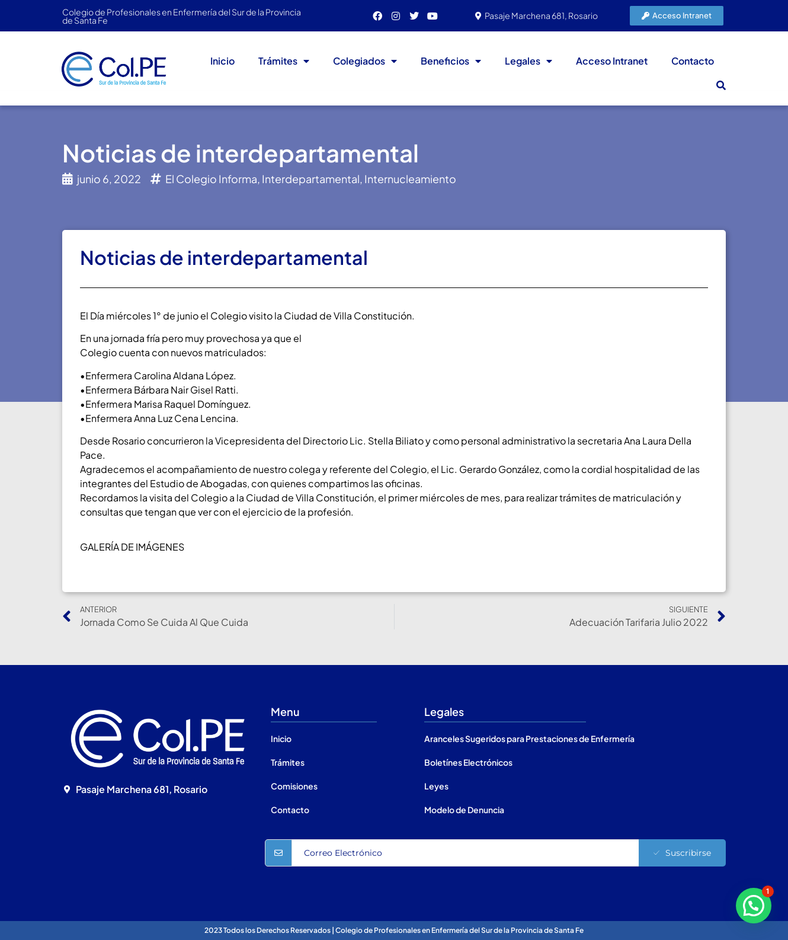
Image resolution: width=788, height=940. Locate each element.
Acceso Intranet (612, 61)
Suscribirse (682, 853)
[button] (721, 85)
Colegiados (365, 61)
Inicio (222, 61)
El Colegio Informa (211, 179)
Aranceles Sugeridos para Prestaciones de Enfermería (529, 738)
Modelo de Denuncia (464, 809)
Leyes (436, 786)
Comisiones (294, 786)
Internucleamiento (410, 179)
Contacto (692, 61)
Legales (528, 61)
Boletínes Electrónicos (468, 762)
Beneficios (451, 61)
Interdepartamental (311, 179)
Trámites (283, 61)
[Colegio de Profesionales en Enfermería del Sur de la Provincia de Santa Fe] (157, 846)
